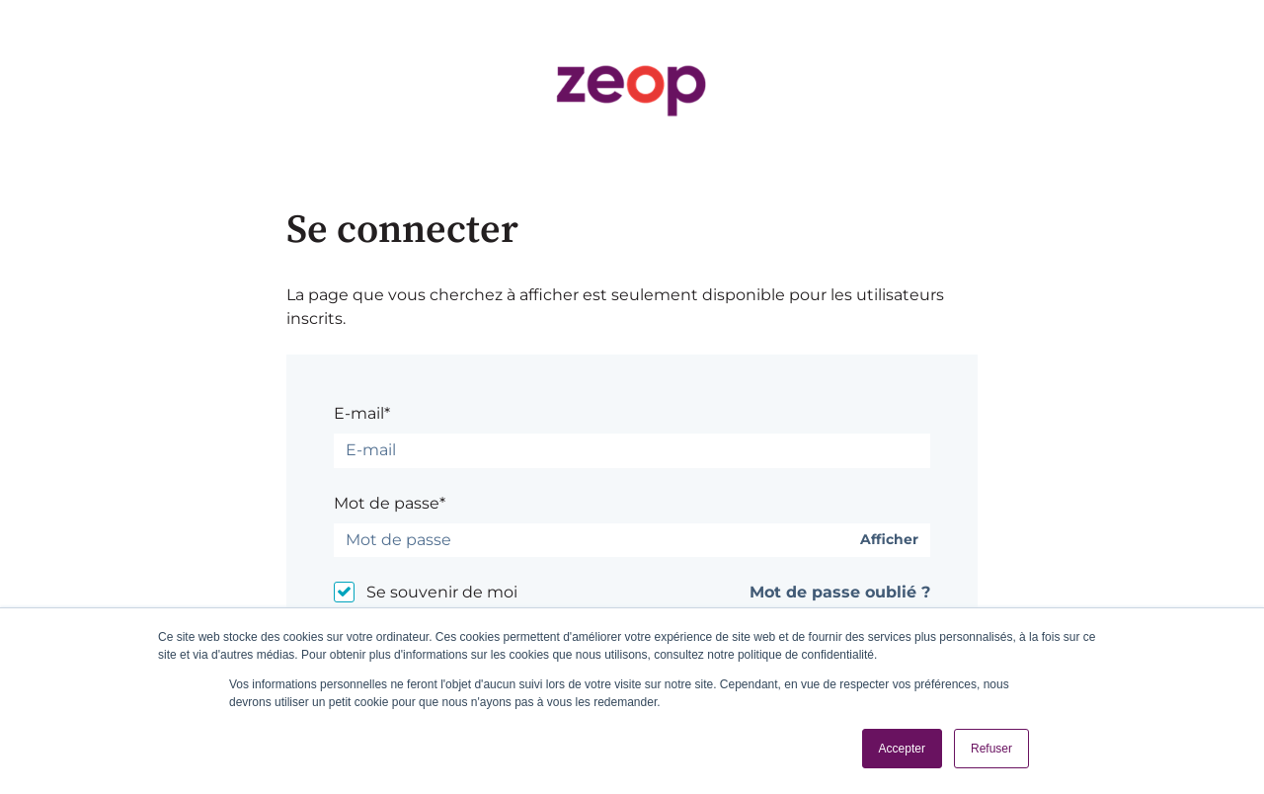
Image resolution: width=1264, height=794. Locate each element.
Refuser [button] (991, 748)
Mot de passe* (389, 503)
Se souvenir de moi (441, 592)
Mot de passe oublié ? (840, 592)
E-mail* (362, 413)
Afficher (889, 539)
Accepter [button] (902, 748)
